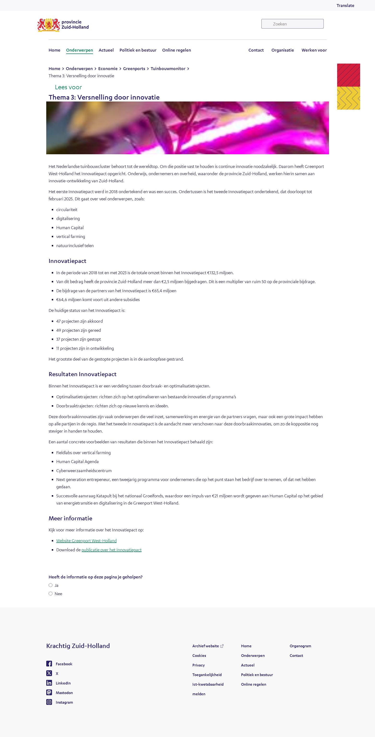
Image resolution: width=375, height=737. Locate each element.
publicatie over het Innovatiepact (111, 549)
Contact (256, 50)
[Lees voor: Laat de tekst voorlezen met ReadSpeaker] (65, 87)
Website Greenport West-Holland (86, 540)
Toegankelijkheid (207, 674)
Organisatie (282, 50)
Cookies (199, 655)
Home (54, 50)
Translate (345, 5)
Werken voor (314, 50)
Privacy (198, 665)
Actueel (106, 50)
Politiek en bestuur (138, 50)
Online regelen (176, 50)
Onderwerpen (79, 50)
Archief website (205, 645)
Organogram (300, 645)
